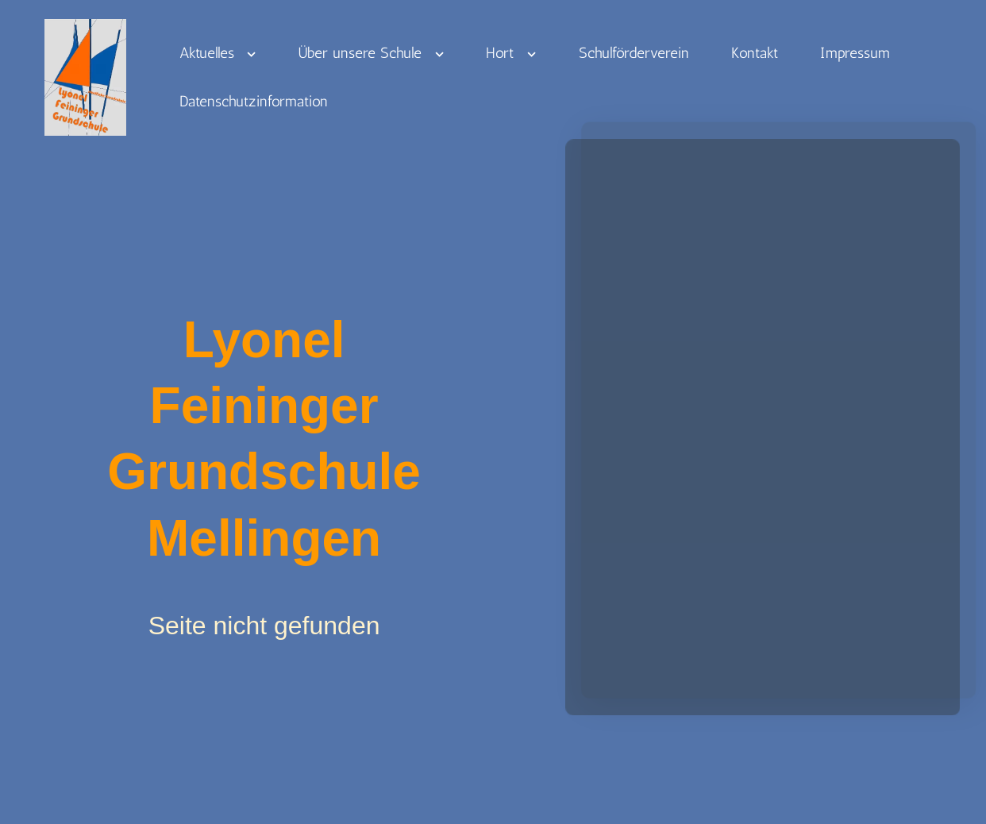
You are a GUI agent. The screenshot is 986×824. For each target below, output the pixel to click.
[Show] (252, 58)
